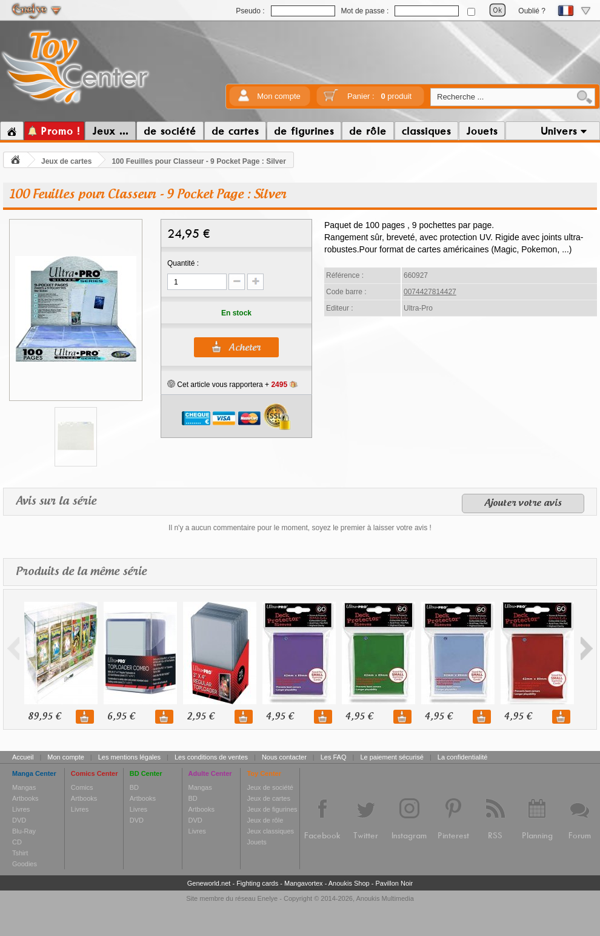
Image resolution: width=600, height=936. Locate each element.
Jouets (256, 842)
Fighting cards (257, 883)
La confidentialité (463, 757)
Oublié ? (531, 11)
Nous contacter (284, 757)
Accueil (22, 757)
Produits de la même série (81, 572)
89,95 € (44, 717)
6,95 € (121, 717)
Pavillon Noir (394, 883)
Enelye (268, 898)
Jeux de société (270, 787)
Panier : (379, 96)
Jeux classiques (270, 831)
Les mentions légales (129, 757)
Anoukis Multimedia (384, 898)
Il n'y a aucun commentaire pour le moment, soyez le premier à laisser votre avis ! (300, 528)
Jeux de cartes (66, 161)
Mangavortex (303, 883)
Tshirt (20, 853)
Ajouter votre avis (523, 503)
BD (134, 787)
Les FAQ (334, 757)
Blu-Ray (24, 831)
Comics (82, 787)
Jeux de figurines (272, 809)
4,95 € (279, 717)
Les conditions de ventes (211, 757)
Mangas (24, 787)
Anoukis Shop (349, 883)
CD (17, 842)
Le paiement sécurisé (392, 757)
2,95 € (200, 717)
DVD (19, 820)
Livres (21, 809)
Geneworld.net (209, 883)
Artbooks (25, 798)
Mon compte (279, 96)
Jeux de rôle (265, 820)
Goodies (24, 863)
